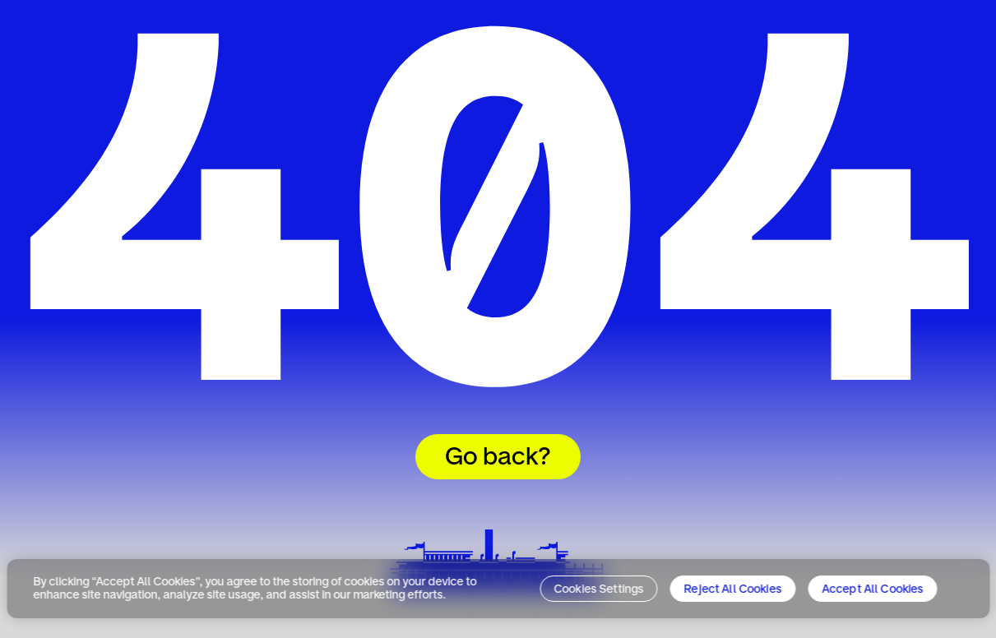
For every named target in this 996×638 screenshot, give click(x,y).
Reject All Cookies (733, 589)
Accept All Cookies (873, 589)
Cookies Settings (599, 589)
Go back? (498, 458)
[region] (498, 588)
